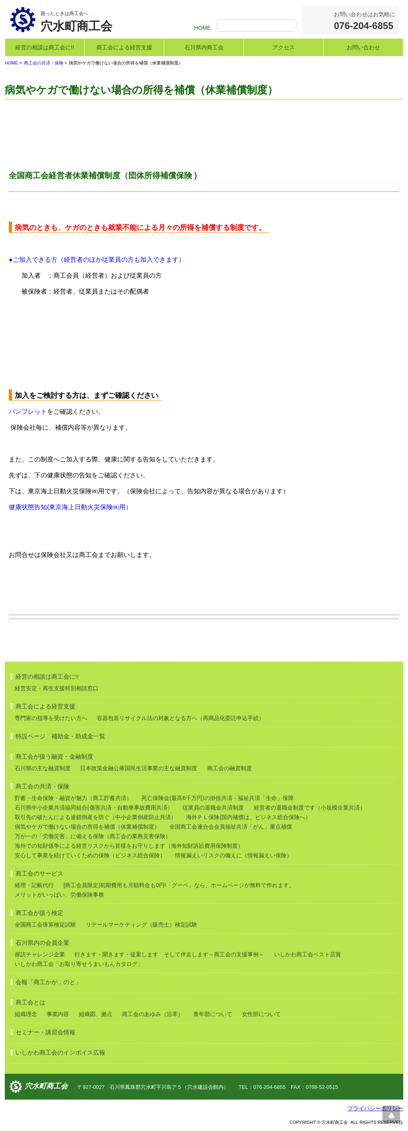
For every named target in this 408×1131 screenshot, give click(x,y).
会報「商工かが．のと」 (48, 982)
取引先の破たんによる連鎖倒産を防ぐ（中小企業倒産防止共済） (96, 817)
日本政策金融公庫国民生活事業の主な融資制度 (138, 768)
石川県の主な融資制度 (43, 768)
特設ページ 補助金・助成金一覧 (60, 736)
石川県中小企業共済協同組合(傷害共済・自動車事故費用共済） (94, 807)
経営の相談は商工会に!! (44, 47)
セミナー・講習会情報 (45, 1032)
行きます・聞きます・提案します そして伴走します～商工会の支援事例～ (169, 954)
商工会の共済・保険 (43, 62)
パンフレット (28, 411)
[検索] (257, 26)
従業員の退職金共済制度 (213, 807)
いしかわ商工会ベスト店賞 (307, 954)
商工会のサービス (39, 873)
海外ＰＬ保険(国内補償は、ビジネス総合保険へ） (248, 817)
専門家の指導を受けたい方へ (51, 718)
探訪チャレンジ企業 (40, 954)
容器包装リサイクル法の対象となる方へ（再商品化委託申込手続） (180, 718)
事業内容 (58, 1014)
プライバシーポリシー (375, 1108)
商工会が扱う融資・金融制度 (54, 756)
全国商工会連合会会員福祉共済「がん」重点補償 (230, 826)
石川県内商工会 (204, 47)
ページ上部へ (391, 1114)
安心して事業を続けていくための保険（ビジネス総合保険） (90, 855)
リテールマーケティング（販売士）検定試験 (141, 924)
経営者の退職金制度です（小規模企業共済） (309, 807)
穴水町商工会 (46, 1086)
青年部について (212, 1014)
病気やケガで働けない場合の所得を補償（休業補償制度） (87, 826)
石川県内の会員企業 (42, 942)
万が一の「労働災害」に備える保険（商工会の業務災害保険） (93, 836)
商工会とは (30, 1002)
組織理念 (26, 1014)
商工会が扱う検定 (39, 912)
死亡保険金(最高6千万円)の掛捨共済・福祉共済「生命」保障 (217, 798)
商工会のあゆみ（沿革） (152, 1014)
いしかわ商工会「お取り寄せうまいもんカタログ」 (79, 964)
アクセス (284, 47)
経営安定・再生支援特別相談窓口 (56, 688)
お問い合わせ (363, 47)
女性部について (261, 1014)
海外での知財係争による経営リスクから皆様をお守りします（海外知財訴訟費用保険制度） (129, 846)
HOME (202, 28)
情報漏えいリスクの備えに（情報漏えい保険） (233, 855)
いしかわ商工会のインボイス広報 (60, 1052)
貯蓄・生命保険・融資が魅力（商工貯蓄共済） (73, 798)
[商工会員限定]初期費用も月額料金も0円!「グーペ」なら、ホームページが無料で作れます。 (178, 885)
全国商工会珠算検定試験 (45, 924)
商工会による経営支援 (124, 47)
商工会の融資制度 (229, 768)
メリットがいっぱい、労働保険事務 (59, 895)
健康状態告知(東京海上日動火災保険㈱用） (70, 507)
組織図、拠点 (95, 1014)
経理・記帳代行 (34, 885)
